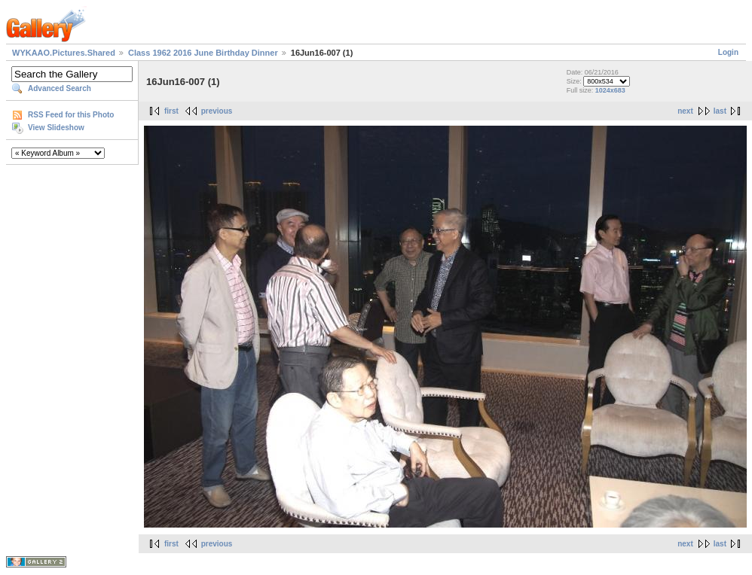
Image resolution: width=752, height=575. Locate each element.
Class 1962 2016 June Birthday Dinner (203, 52)
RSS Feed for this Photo (71, 115)
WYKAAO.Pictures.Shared (63, 52)
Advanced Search (59, 88)
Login (728, 52)
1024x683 (610, 90)
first (171, 111)
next (685, 111)
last (720, 111)
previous (217, 111)
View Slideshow (56, 127)
